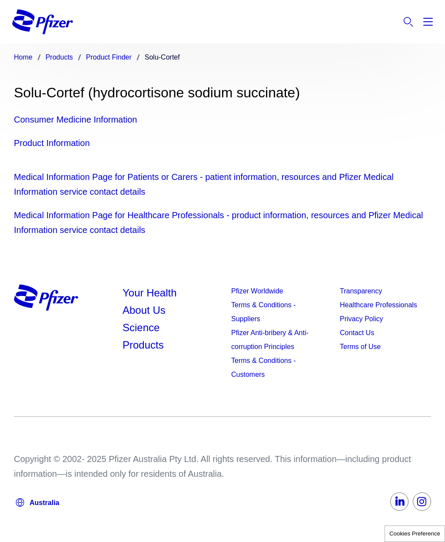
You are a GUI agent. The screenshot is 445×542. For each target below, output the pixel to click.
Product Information (52, 143)
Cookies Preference (414, 533)
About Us (144, 310)
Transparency (361, 291)
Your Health (150, 293)
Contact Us (357, 332)
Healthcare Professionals (378, 305)
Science (141, 327)
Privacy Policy (361, 319)
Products (143, 345)
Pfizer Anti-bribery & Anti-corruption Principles (270, 339)
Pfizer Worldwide (257, 291)
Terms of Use (360, 346)
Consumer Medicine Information (75, 119)
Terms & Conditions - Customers (263, 367)
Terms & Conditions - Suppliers (263, 312)
